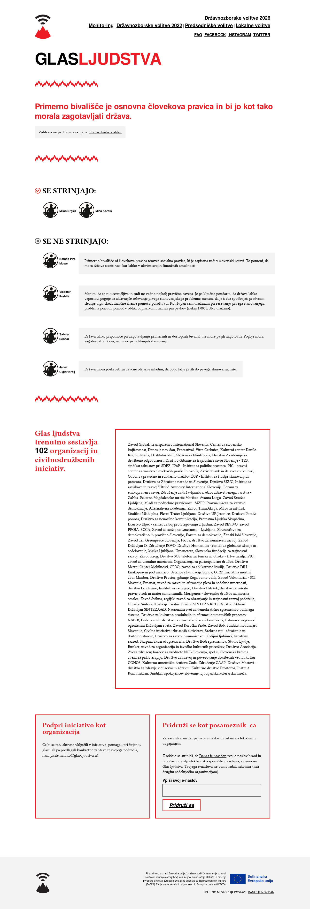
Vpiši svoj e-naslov (180, 780)
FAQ (198, 35)
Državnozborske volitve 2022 (149, 26)
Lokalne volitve (253, 26)
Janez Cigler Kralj (67, 369)
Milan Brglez (67, 211)
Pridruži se (181, 805)
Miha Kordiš (103, 211)
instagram (239, 35)
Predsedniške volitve (209, 26)
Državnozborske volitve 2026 (237, 18)
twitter (261, 35)
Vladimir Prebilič (65, 294)
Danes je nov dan (212, 756)
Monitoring (101, 26)
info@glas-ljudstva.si (80, 755)
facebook (215, 35)
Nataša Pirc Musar (67, 261)
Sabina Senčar (64, 336)
